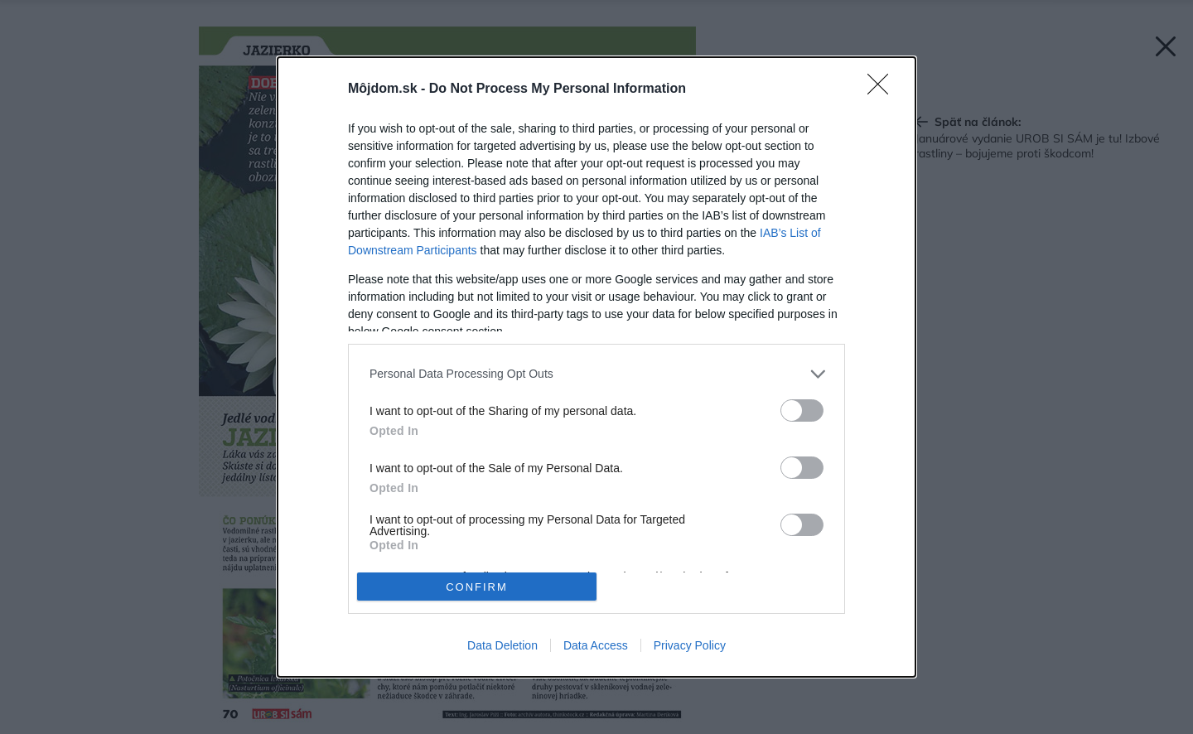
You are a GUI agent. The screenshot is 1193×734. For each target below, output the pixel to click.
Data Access (595, 645)
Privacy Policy (690, 645)
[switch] (802, 410)
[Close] (883, 89)
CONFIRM (477, 587)
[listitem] (596, 374)
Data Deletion (502, 645)
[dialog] (596, 367)
